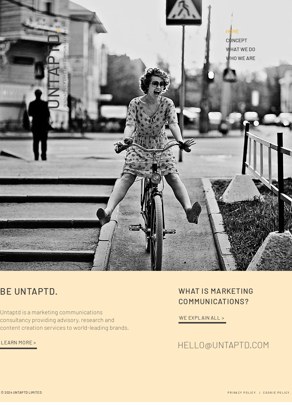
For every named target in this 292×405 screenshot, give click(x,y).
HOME (232, 31)
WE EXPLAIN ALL (200, 318)
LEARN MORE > (18, 342)
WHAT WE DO (240, 49)
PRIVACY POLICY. (243, 392)
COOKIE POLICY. (277, 392)
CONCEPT (236, 40)
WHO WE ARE (240, 58)
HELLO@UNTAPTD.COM (223, 344)
